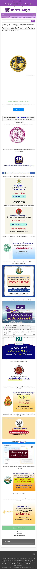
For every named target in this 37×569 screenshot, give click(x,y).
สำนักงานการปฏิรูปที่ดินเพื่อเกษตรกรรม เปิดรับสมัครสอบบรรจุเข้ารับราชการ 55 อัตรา (18, 236)
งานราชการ (15, 562)
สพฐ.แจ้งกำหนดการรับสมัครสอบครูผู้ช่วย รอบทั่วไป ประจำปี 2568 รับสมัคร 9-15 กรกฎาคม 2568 (19, 388)
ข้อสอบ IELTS (19, 532)
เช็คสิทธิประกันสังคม (29, 564)
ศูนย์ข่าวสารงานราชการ (9, 118)
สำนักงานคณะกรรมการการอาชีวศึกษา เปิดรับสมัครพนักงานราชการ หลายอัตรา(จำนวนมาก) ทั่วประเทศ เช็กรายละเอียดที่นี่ (19, 361)
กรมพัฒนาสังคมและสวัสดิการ (22, 558)
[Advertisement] (18, 41)
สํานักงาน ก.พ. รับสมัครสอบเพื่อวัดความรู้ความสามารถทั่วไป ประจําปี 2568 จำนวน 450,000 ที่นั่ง (19, 500)
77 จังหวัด (11, 564)
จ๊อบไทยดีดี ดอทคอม (24, 101)
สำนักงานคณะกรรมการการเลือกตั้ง (9, 558)
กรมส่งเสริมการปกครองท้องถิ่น (23, 560)
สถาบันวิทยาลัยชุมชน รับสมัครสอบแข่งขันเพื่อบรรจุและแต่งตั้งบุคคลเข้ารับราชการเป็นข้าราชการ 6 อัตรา (22, 18)
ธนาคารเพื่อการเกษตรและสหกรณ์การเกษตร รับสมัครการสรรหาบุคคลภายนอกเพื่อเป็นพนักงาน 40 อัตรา (19, 150)
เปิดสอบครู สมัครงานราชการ (19, 535)
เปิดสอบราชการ (20, 565)
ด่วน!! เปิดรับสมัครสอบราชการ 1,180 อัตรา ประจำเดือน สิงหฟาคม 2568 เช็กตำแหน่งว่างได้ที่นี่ (19, 415)
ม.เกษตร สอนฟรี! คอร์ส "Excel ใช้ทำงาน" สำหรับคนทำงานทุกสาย (18, 325)
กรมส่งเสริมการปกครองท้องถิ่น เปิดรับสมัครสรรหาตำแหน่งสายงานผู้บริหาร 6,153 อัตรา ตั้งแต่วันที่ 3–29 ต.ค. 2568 (19, 263)
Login (32, 4)
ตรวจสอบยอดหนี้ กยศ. (28, 562)
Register (22, 4)
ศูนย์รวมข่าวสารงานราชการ (7, 567)
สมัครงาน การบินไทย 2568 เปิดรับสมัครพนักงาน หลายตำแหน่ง (19, 300)
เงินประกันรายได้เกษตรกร (19, 564)
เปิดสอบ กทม (20, 562)
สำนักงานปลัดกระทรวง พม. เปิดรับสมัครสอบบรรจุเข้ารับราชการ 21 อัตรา (19, 124)
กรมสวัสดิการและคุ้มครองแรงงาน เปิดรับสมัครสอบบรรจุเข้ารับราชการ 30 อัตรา (19, 206)
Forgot (27, 4)
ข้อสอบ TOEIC (19, 533)
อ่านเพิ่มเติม (18, 110)
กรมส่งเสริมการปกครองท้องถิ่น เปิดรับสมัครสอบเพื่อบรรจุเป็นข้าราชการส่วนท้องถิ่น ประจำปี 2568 (19, 467)
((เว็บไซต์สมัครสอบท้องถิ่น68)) (19, 494)
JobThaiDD (26, 567)
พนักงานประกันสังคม (12, 560)
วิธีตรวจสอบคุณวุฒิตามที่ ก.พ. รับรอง (19, 441)
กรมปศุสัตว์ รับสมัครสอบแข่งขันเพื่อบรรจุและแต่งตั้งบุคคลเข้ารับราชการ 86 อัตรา (18, 176)
